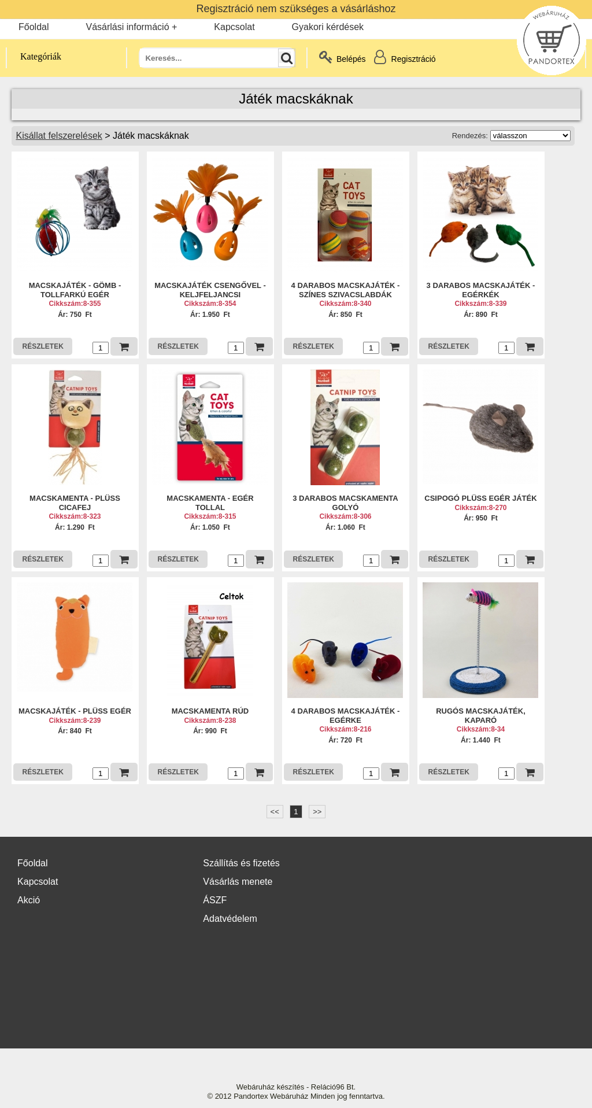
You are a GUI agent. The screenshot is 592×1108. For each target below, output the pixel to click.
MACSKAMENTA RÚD (210, 711)
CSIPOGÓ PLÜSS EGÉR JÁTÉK (480, 498)
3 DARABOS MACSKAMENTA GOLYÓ (345, 503)
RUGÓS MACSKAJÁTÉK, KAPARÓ (481, 716)
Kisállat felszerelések (59, 136)
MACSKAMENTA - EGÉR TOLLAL (209, 503)
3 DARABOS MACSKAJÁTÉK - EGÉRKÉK (481, 290)
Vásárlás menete (237, 882)
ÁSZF (215, 900)
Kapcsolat (234, 27)
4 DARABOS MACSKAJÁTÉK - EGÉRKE (345, 716)
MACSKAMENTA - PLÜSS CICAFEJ (74, 503)
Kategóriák (34, 56)
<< (275, 811)
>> (317, 811)
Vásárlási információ (127, 27)
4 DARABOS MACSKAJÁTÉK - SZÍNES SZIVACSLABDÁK (345, 290)
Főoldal (33, 27)
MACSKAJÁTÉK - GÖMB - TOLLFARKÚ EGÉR (75, 290)
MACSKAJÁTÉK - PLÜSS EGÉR (74, 711)
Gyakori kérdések (328, 27)
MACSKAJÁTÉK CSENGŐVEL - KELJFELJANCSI (210, 290)
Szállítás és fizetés (241, 863)
